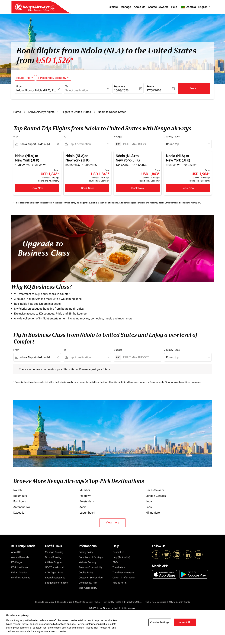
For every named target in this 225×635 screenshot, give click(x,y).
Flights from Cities (133, 602)
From (19, 86)
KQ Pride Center (19, 567)
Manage (126, 7)
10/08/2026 (121, 90)
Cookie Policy (86, 572)
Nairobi (17, 490)
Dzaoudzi (19, 512)
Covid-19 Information (123, 577)
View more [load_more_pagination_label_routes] (112, 522)
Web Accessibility (88, 587)
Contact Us (118, 552)
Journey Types (172, 136)
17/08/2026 (154, 90)
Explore (113, 7)
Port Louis (19, 501)
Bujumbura (20, 495)
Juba (149, 501)
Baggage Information (56, 582)
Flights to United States (76, 112)
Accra (82, 507)
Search (193, 88)
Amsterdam (86, 501)
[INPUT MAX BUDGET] (140, 144)
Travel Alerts (119, 567)
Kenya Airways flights (41, 112)
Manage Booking (54, 552)
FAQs (115, 562)
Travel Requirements (123, 572)
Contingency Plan (88, 582)
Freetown (85, 495)
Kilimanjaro (153, 512)
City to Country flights (179, 602)
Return (150, 86)
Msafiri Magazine (20, 577)
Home (17, 112)
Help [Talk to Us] (121, 557)
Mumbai (84, 490)
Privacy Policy (86, 552)
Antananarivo (21, 507)
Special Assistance (55, 577)
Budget (118, 136)
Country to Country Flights (87, 602)
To (66, 86)
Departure (119, 86)
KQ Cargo (16, 562)
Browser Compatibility (90, 567)
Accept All (185, 622)
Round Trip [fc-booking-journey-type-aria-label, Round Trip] (23, 77)
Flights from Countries (155, 602)
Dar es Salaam (155, 490)
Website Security (87, 562)
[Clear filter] (58, 144)
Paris (149, 507)
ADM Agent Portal (54, 572)
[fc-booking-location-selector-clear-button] (59, 88)
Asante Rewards (158, 7)
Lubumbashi (87, 512)
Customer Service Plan (91, 577)
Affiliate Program (54, 562)
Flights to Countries (44, 602)
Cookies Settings (159, 622)
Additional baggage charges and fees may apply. (142, 203)
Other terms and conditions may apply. (183, 203)
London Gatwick (156, 495)
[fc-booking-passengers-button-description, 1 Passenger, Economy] (52, 78)
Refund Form (119, 582)
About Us (139, 7)
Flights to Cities (64, 602)
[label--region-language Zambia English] (196, 7)
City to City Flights (112, 602)
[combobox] (36, 90)
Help (174, 7)
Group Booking (53, 557)
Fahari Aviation (19, 572)
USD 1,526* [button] (54, 60)
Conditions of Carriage (91, 557)
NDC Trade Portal (54, 567)
